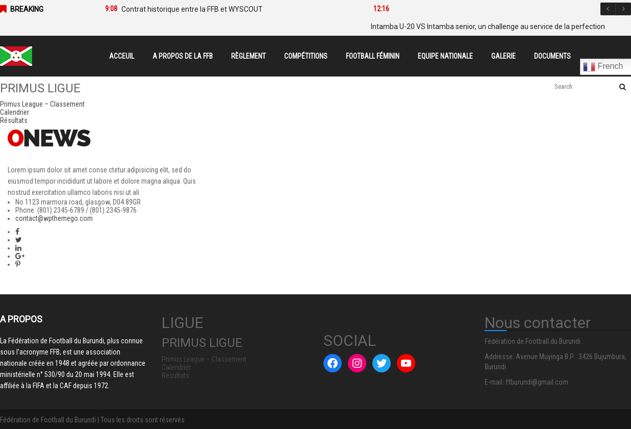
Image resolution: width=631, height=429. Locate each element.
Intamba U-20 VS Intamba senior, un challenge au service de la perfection (488, 26)
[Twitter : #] (381, 363)
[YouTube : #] (406, 363)
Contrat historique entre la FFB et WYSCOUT (192, 9)
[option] (224, 9)
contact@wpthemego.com (54, 218)
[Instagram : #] (357, 363)
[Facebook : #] (332, 363)
